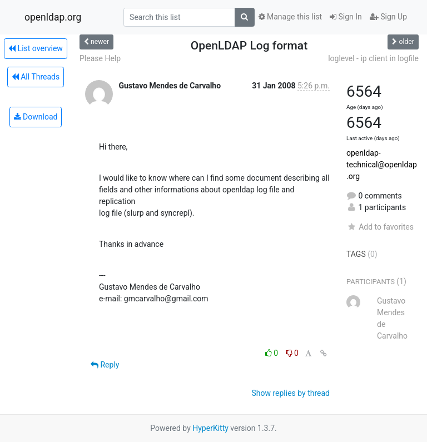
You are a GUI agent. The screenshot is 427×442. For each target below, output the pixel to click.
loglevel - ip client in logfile (373, 58)
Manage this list (290, 16)
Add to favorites (380, 226)
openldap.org (52, 17)
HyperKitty (210, 428)
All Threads (35, 76)
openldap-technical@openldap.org (381, 164)
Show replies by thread (290, 393)
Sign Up (388, 16)
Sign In (346, 16)
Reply (105, 364)
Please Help (100, 58)
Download (36, 116)
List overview (35, 48)
